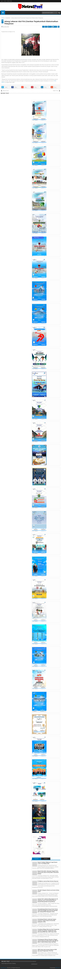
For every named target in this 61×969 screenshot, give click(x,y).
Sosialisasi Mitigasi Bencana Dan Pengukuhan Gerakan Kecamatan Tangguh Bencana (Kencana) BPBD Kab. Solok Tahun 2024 (48, 931)
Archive (45, 858)
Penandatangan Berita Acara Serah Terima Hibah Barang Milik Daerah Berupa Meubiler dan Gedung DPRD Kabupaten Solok (48, 910)
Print (49, 26)
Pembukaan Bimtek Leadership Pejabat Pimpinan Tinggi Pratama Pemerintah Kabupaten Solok (47, 920)
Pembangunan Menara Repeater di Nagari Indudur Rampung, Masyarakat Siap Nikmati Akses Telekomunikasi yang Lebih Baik (48, 941)
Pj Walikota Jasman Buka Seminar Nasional (48, 881)
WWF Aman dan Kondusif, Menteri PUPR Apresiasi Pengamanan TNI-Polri (47, 950)
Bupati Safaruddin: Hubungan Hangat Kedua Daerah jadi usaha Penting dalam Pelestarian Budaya (48, 872)
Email (55, 26)
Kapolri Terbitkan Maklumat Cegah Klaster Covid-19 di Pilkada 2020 (47, 863)
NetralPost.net (4, 967)
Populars (36, 858)
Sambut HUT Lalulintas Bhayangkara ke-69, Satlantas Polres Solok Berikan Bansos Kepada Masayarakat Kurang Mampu (48, 900)
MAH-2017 (57, 967)
